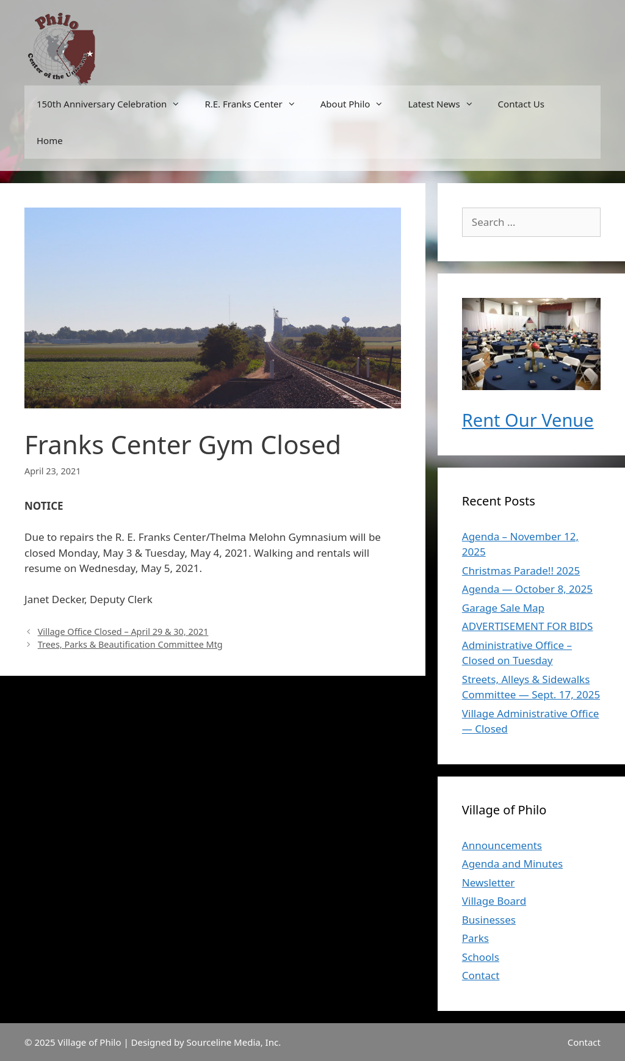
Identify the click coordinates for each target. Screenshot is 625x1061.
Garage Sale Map (503, 608)
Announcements (502, 845)
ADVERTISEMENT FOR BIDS (527, 626)
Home (50, 140)
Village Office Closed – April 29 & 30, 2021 (123, 631)
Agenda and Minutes (512, 863)
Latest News (446, 103)
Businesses (489, 920)
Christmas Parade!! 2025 (521, 570)
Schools (480, 957)
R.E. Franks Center (256, 103)
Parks (475, 938)
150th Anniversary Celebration (114, 103)
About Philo (358, 103)
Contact (481, 975)
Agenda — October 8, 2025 (527, 589)
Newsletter (488, 882)
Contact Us (521, 104)
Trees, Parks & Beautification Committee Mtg (130, 644)
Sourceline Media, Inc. (234, 1042)
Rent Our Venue (528, 420)
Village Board (494, 901)
